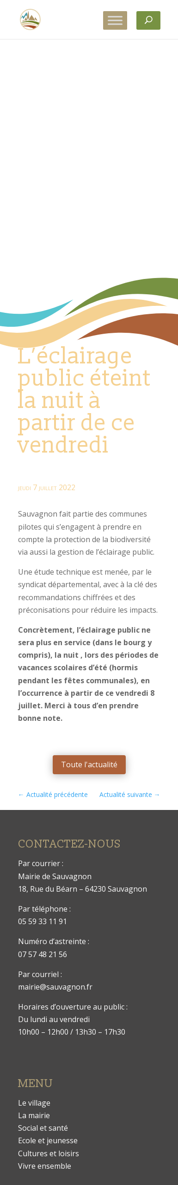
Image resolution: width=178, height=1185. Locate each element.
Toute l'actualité (89, 764)
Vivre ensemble (44, 1166)
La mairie (34, 1115)
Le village (34, 1103)
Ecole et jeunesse (48, 1140)
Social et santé (43, 1128)
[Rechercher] (148, 20)
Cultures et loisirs (48, 1153)
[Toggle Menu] (115, 20)
